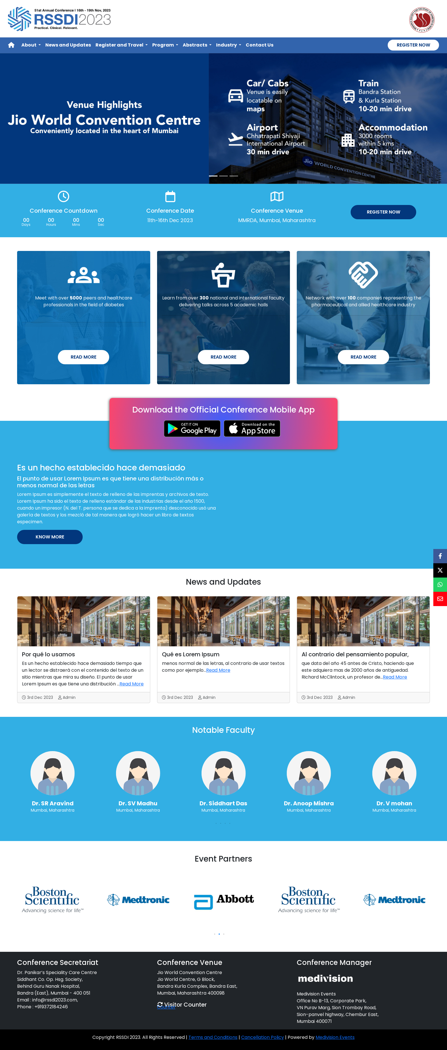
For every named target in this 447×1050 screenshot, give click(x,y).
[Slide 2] (223, 176)
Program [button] (163, 45)
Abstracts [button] (195, 45)
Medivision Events (335, 1037)
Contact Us (259, 45)
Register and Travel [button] (120, 45)
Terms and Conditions (212, 1037)
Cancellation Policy (262, 1037)
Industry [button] (227, 45)
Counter (166, 1007)
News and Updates (68, 45)
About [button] (29, 45)
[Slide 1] (213, 176)
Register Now (413, 45)
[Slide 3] (233, 176)
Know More (50, 537)
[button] (214, 823)
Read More (83, 357)
